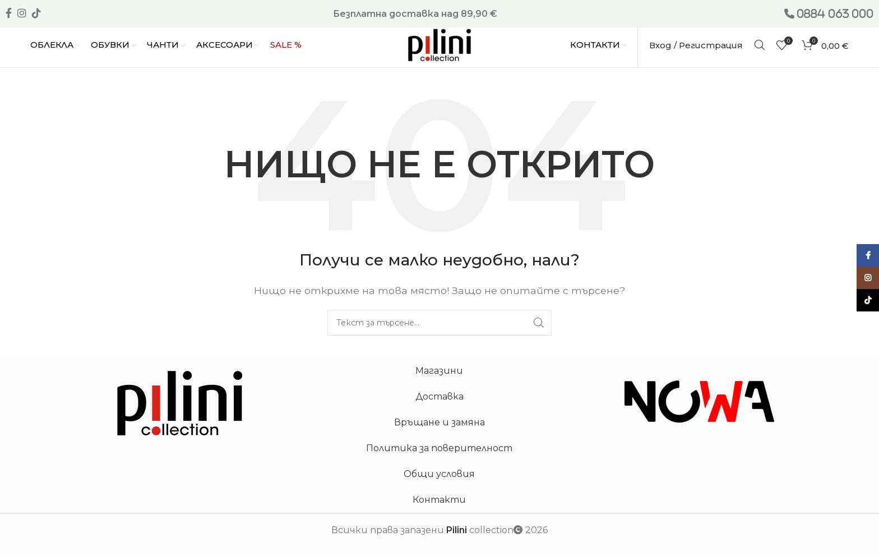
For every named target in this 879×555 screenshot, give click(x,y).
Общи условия (439, 474)
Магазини (439, 370)
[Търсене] (759, 45)
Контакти (439, 499)
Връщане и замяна (439, 422)
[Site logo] (439, 44)
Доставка (439, 396)
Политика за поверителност (439, 448)
